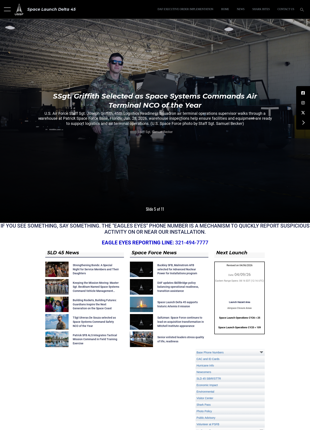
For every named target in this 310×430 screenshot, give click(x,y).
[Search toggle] (302, 9)
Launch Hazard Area (239, 302)
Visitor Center (205, 398)
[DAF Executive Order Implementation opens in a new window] (185, 9)
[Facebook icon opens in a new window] (303, 93)
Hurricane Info (205, 365)
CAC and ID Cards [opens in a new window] (208, 359)
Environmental (205, 391)
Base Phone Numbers (210, 352)
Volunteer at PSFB (208, 424)
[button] (6, 9)
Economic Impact (207, 385)
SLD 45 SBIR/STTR (209, 378)
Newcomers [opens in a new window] (204, 372)
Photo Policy (204, 411)
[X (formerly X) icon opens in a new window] (303, 113)
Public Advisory (206, 417)
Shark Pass (204, 404)
